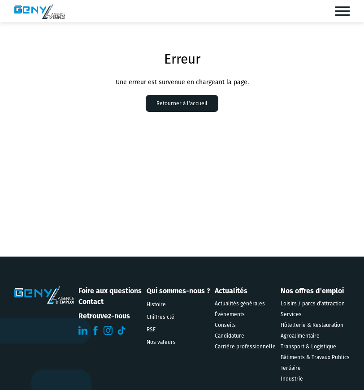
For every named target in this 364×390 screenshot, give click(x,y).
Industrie (292, 379)
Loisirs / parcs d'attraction (313, 303)
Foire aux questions (110, 291)
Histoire (156, 304)
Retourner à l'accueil (182, 103)
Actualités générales (240, 303)
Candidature (229, 336)
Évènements (230, 314)
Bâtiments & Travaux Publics (315, 357)
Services (291, 314)
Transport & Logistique (308, 346)
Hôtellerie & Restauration (312, 325)
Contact (91, 301)
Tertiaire (291, 368)
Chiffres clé (160, 317)
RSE (151, 329)
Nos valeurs (161, 342)
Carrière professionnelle (245, 346)
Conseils (225, 325)
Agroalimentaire (300, 336)
